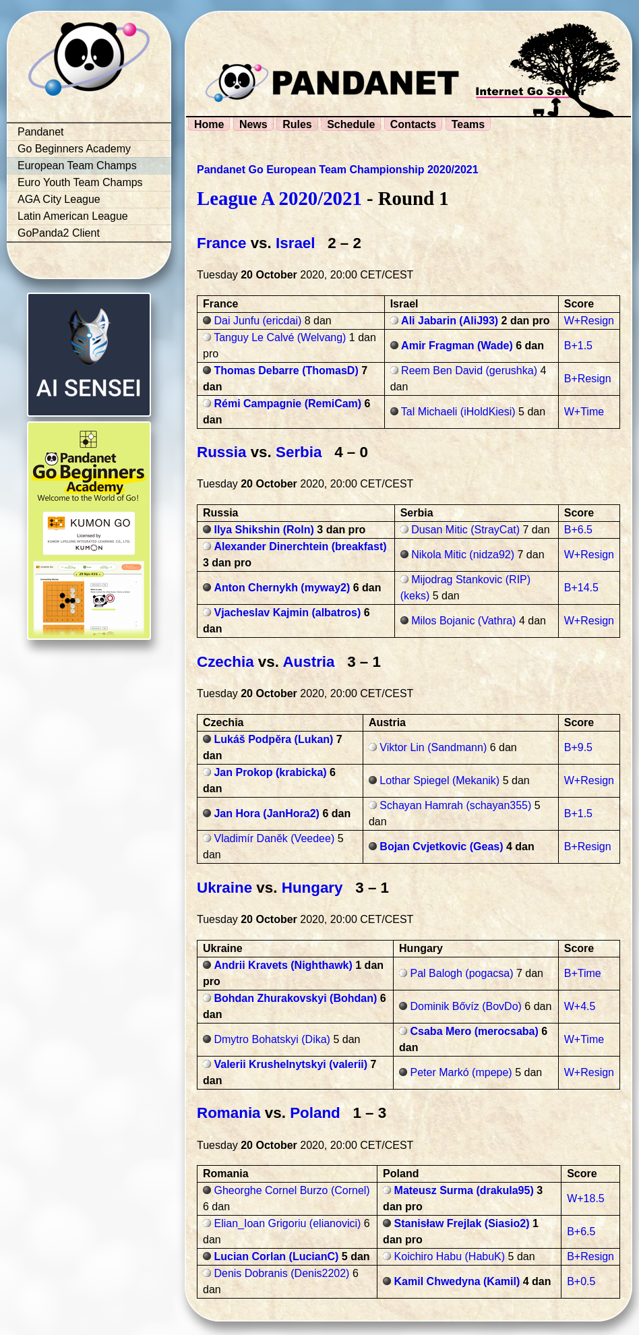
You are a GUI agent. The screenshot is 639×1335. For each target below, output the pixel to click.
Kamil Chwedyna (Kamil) (457, 1281)
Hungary (312, 887)
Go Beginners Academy (74, 148)
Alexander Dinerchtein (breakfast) (300, 546)
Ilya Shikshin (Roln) (263, 529)
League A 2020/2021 (279, 198)
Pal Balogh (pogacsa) (462, 973)
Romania (229, 1112)
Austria (308, 661)
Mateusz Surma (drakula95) (464, 1190)
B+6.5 (578, 529)
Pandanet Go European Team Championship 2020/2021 (338, 169)
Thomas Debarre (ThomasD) (286, 370)
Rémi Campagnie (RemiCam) (287, 403)
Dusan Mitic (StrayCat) (465, 529)
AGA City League (59, 199)
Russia (221, 452)
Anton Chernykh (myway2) (282, 587)
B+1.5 (578, 345)
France (221, 243)
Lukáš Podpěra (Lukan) (273, 739)
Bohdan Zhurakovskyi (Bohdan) (295, 998)
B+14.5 (581, 587)
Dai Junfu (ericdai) (257, 320)
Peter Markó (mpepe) (461, 1072)
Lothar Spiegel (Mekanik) (439, 780)
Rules (297, 124)
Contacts (413, 124)
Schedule (351, 124)
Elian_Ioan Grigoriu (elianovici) (287, 1223)
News (253, 124)
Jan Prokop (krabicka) (270, 772)
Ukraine (224, 887)
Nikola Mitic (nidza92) (462, 554)
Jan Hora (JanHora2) (267, 813)
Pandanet (41, 132)
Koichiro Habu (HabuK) (450, 1256)
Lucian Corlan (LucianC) (276, 1256)
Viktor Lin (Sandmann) (433, 747)
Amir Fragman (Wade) (457, 345)
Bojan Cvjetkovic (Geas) (441, 846)
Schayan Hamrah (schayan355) (455, 805)
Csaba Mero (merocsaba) (474, 1031)
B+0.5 (581, 1281)
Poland (315, 1112)
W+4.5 (580, 1006)
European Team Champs (77, 165)
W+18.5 (586, 1198)
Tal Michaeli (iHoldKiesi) (458, 411)
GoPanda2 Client (59, 233)
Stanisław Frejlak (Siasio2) (462, 1223)
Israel (295, 243)
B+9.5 (578, 747)
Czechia (225, 661)
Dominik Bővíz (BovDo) (466, 1006)
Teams (468, 124)
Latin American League (73, 216)
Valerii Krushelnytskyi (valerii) (290, 1064)
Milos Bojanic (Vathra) (463, 620)
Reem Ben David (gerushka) (469, 370)
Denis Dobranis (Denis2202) (281, 1273)
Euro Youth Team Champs (80, 182)
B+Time (582, 973)
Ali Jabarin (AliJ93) (449, 320)
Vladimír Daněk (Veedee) (274, 838)
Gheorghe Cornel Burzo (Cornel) (291, 1190)
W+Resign (589, 320)
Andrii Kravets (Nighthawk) (283, 965)
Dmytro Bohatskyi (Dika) (272, 1039)
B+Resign (587, 378)
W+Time (584, 411)
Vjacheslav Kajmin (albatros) (287, 612)
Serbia (299, 452)
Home (209, 124)
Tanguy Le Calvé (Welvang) (280, 337)
